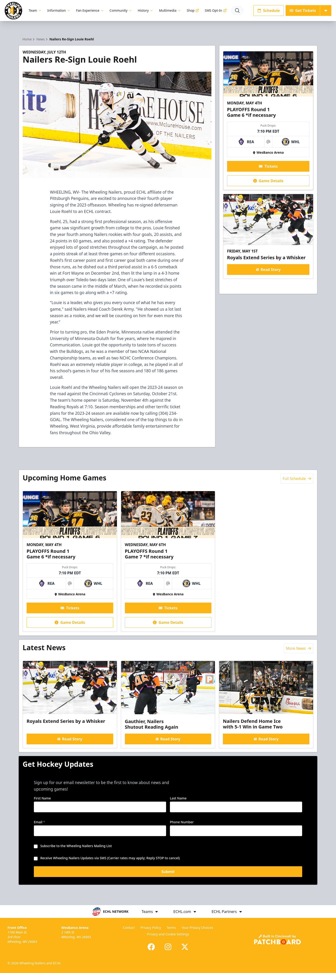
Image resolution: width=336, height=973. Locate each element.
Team (35, 10)
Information (58, 10)
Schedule (268, 10)
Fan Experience (90, 10)
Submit (168, 873)
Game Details (268, 180)
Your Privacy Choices (197, 927)
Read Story (268, 269)
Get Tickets (303, 10)
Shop (193, 10)
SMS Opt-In (216, 10)
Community (121, 10)
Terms (171, 927)
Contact (129, 927)
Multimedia (170, 10)
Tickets (268, 166)
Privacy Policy (150, 927)
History (145, 10)
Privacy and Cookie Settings (168, 934)
